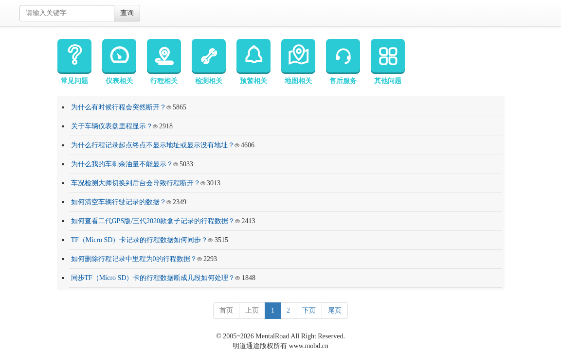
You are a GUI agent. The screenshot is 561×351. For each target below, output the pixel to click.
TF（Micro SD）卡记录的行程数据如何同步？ (139, 240)
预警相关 (253, 62)
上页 (252, 310)
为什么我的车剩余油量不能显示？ (122, 164)
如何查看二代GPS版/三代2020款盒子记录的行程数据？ (153, 221)
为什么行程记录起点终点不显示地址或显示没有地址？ (153, 145)
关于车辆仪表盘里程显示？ (112, 126)
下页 (309, 310)
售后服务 (343, 62)
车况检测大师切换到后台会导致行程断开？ (135, 183)
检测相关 (209, 62)
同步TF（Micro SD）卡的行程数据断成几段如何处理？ (153, 277)
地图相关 (298, 62)
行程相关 (164, 62)
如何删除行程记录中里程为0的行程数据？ (134, 259)
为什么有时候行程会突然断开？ (118, 107)
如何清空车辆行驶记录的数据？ (118, 202)
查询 (127, 13)
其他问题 (388, 62)
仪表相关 (119, 62)
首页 (226, 310)
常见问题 (74, 62)
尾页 (335, 310)
